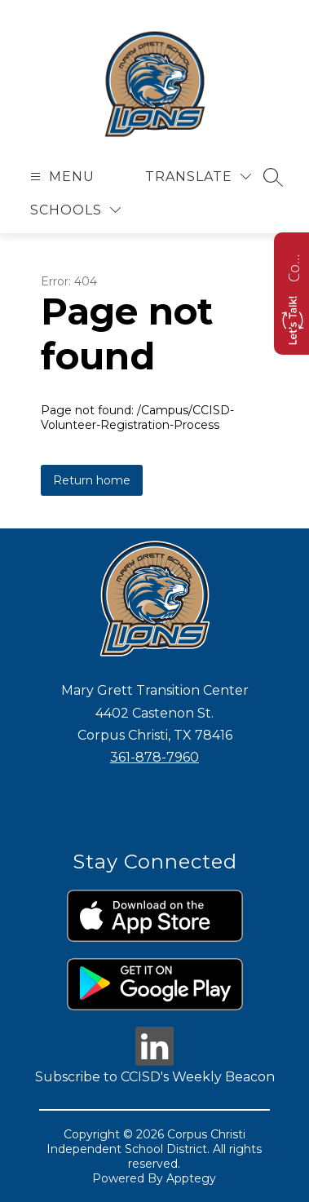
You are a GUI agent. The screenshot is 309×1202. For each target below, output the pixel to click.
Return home (91, 480)
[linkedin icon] (154, 1061)
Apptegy (191, 1178)
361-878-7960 (154, 757)
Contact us (293, 266)
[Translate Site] (198, 176)
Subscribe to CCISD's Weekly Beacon (155, 1077)
